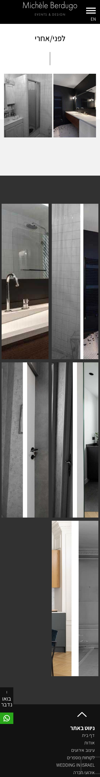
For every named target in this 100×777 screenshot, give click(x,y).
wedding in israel (75, 765)
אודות (89, 743)
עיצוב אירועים (83, 750)
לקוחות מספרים (81, 757)
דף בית (88, 735)
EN (93, 19)
